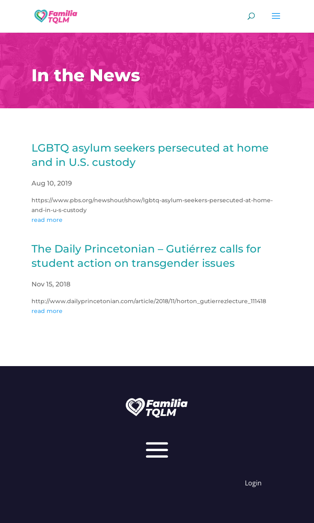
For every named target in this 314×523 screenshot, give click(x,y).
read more (47, 220)
